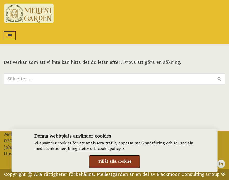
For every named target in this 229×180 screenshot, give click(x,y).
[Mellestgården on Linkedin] (221, 164)
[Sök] (109, 79)
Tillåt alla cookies (114, 162)
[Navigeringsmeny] (10, 36)
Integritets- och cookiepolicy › (96, 149)
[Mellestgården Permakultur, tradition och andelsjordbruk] (29, 14)
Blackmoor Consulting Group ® (191, 174)
